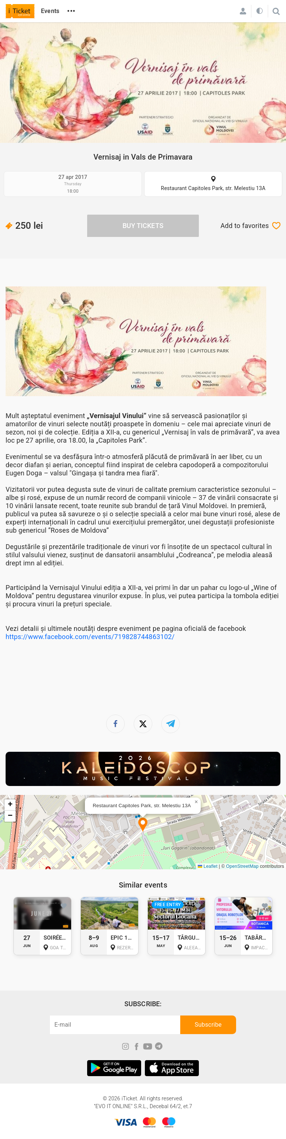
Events (50, 11)
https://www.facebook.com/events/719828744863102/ (90, 637)
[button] (142, 825)
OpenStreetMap (242, 866)
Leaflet (207, 866)
